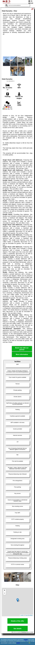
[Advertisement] (17, 46)
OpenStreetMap (29, 615)
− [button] (4, 593)
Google (26, 639)
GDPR (18, 643)
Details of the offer (17, 621)
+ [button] (4, 590)
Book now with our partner (22, 348)
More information (22, 354)
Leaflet (21, 615)
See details (17, 628)
